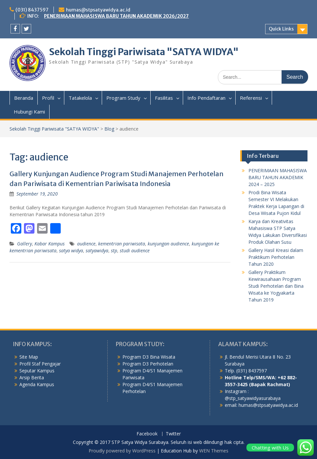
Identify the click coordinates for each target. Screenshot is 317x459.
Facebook (147, 434)
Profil (48, 97)
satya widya (71, 250)
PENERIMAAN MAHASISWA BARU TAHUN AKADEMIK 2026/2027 (116, 16)
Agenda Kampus (36, 384)
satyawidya (97, 250)
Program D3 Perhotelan (147, 364)
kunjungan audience (168, 243)
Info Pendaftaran (206, 97)
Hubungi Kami (29, 111)
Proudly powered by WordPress (122, 451)
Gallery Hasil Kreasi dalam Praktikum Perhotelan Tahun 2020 (275, 257)
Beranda (23, 97)
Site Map (28, 357)
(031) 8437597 (32, 10)
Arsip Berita (31, 377)
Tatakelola (80, 97)
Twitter (173, 434)
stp (114, 250)
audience (86, 243)
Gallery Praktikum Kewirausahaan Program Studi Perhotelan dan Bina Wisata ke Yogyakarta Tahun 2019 (276, 286)
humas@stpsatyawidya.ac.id (98, 10)
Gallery (24, 243)
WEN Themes (213, 451)
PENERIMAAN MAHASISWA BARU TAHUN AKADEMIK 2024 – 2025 (277, 177)
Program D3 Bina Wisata (148, 357)
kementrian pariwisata (121, 243)
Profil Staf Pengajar (40, 364)
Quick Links (281, 29)
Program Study (123, 97)
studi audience (135, 250)
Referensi (251, 97)
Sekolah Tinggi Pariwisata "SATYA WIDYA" (144, 52)
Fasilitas (164, 97)
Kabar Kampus (49, 243)
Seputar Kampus (36, 370)
